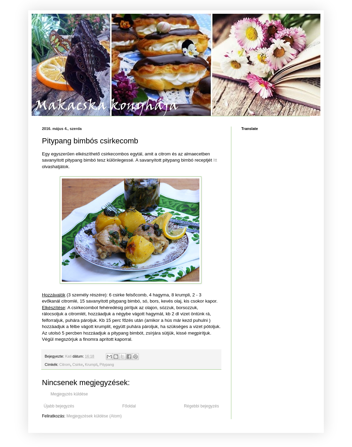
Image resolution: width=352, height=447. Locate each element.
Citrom (64, 364)
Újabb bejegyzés (59, 406)
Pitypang (107, 364)
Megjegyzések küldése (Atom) (94, 416)
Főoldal (129, 406)
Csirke (77, 364)
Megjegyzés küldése (69, 394)
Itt (215, 160)
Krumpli (91, 364)
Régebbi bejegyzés (201, 406)
